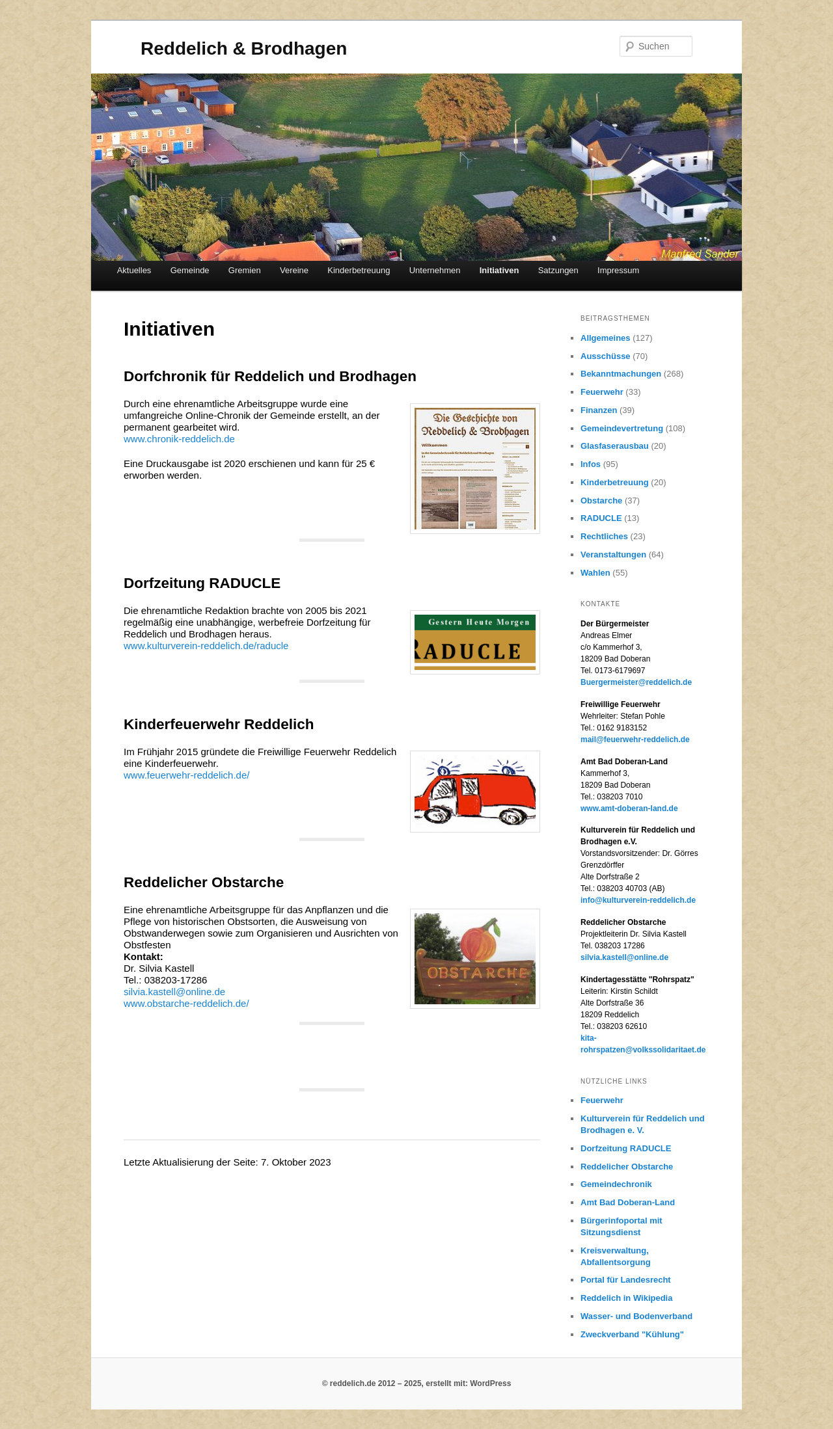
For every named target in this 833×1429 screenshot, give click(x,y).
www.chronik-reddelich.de (179, 438)
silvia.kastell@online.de (174, 991)
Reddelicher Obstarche (626, 1166)
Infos (590, 464)
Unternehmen (435, 270)
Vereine (294, 270)
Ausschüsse (605, 356)
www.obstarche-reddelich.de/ (186, 1003)
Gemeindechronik (616, 1184)
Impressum (618, 270)
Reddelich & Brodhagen (244, 48)
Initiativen (499, 270)
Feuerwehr (601, 392)
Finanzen (598, 410)
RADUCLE (601, 518)
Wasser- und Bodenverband (636, 1316)
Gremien (244, 270)
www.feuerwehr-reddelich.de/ (186, 775)
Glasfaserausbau (614, 446)
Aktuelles (134, 270)
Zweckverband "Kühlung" (632, 1334)
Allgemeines (605, 338)
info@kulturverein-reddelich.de (638, 900)
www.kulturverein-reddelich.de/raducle (206, 645)
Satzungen (558, 270)
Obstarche (601, 500)
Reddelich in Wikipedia (626, 1298)
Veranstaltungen (613, 554)
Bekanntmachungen (620, 374)
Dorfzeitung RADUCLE (625, 1148)
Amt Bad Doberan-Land (627, 1202)
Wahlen (595, 573)
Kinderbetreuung (358, 270)
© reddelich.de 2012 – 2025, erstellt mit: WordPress (417, 1383)
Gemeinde (190, 270)
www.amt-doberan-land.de (629, 808)
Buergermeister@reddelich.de (636, 682)
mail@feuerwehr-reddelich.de (635, 739)
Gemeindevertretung (621, 428)
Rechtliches (604, 536)
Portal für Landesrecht (625, 1280)
